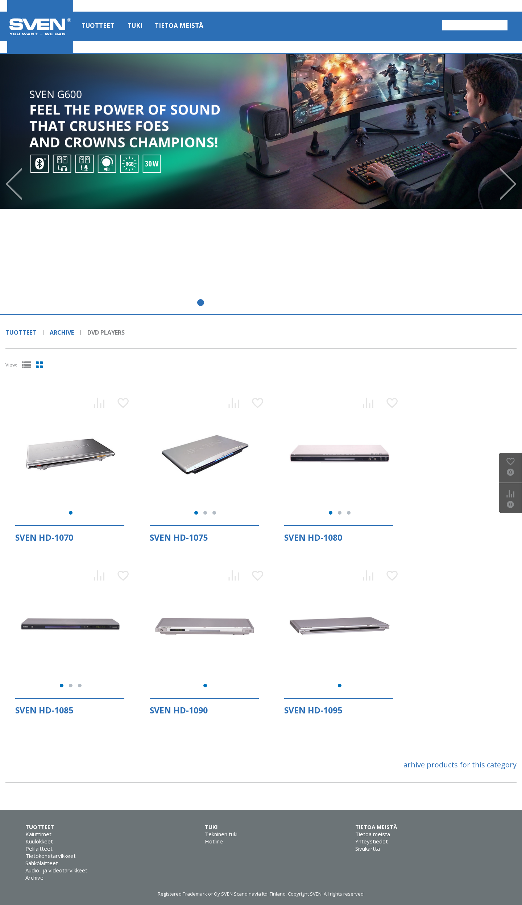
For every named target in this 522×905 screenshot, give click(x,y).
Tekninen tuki (221, 834)
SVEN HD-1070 (44, 537)
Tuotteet (98, 25)
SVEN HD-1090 (179, 710)
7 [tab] (278, 302)
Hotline (214, 841)
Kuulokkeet (39, 841)
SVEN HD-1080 (313, 537)
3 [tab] (216, 302)
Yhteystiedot (371, 841)
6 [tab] (263, 302)
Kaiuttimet (38, 834)
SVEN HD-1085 (44, 710)
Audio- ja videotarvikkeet (56, 870)
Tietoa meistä (179, 25)
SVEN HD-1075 (179, 537)
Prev (13, 184)
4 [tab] (231, 302)
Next (508, 184)
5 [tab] (247, 302)
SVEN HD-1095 (313, 710)
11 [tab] (340, 302)
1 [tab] (185, 302)
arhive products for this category (460, 765)
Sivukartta (367, 848)
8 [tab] (294, 302)
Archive (62, 332)
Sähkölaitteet (41, 863)
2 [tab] (200, 302)
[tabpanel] (261, 131)
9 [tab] (309, 302)
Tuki (135, 25)
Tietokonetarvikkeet (50, 855)
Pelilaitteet (39, 848)
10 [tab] (325, 302)
